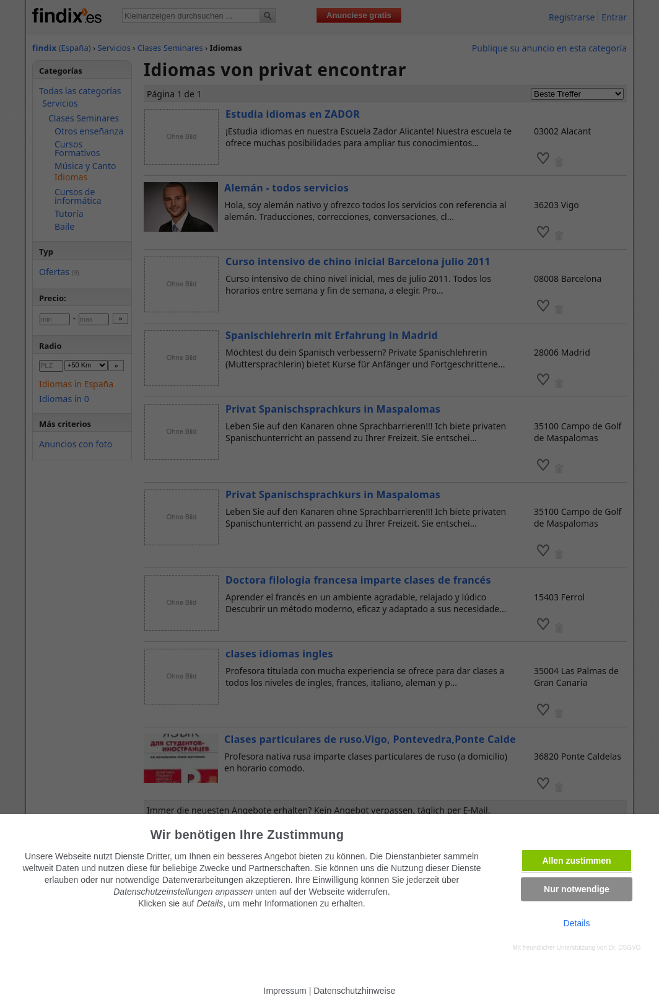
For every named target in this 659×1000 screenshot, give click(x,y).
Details (577, 923)
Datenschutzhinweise (354, 991)
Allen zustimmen (576, 861)
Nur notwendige (576, 889)
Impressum (285, 991)
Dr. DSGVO (625, 947)
